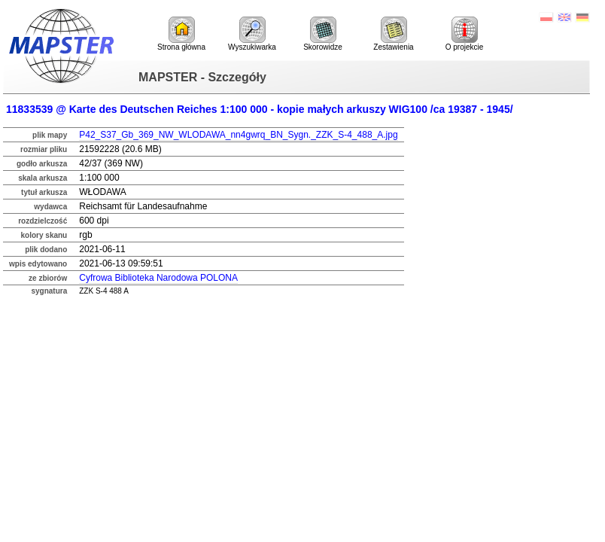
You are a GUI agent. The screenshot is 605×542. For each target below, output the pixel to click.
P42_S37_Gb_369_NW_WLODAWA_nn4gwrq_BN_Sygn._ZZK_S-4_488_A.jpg (238, 134)
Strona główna (181, 34)
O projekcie (464, 34)
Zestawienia (393, 34)
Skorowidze (322, 34)
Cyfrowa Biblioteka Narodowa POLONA (158, 278)
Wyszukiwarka (252, 34)
